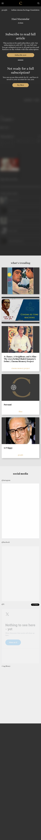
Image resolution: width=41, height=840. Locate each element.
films (20, 412)
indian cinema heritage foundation (25, 10)
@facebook (6, 542)
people (4, 10)
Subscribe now (20, 55)
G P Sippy (8, 448)
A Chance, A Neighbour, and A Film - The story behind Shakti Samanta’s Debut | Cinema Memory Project (20, 359)
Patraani (7, 404)
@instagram (6, 480)
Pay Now (20, 85)
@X (3, 604)
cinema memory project (20, 368)
